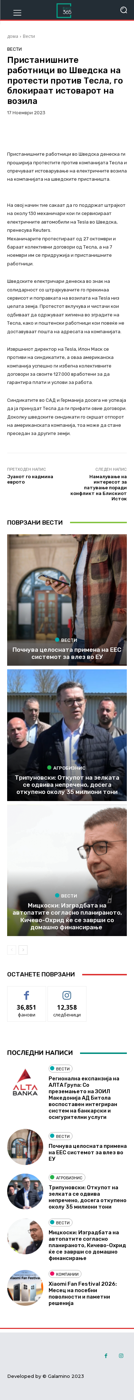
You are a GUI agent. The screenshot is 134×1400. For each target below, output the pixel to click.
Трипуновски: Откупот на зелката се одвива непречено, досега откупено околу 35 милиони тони (67, 785)
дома (12, 36)
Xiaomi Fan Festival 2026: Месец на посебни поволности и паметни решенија (83, 1293)
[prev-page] (11, 950)
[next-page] (23, 950)
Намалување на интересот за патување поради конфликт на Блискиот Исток (98, 487)
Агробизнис (66, 767)
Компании (64, 1274)
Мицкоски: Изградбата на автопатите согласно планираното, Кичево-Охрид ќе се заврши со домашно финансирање (67, 916)
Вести (29, 36)
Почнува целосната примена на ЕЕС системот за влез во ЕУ (67, 653)
